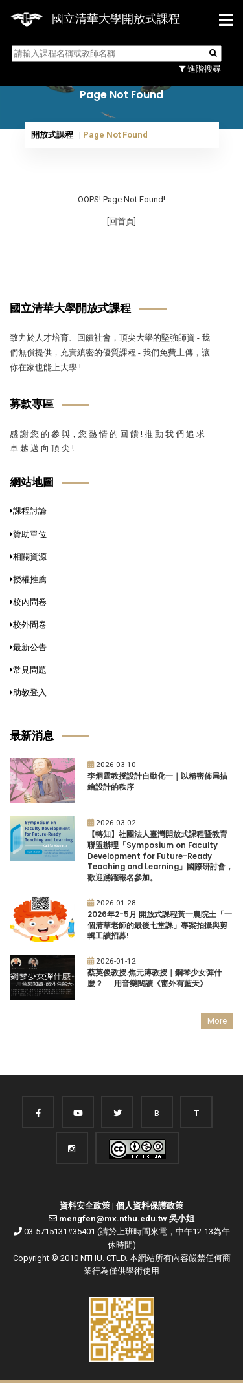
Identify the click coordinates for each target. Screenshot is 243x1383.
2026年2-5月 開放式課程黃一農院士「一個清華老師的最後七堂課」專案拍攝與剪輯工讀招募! (159, 925)
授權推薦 (28, 579)
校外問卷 (28, 624)
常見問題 (28, 670)
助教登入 (28, 692)
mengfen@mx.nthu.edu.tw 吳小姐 (126, 1218)
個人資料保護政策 (149, 1205)
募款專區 (32, 404)
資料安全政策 (85, 1205)
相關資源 (28, 557)
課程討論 (28, 511)
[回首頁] (121, 221)
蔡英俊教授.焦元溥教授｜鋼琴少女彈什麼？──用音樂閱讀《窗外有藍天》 (154, 978)
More (217, 1021)
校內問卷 (28, 602)
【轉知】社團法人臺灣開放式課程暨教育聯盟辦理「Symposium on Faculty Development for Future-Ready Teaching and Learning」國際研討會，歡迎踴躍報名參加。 (160, 856)
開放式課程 (52, 135)
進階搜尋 (200, 69)
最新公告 (28, 647)
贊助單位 (28, 534)
